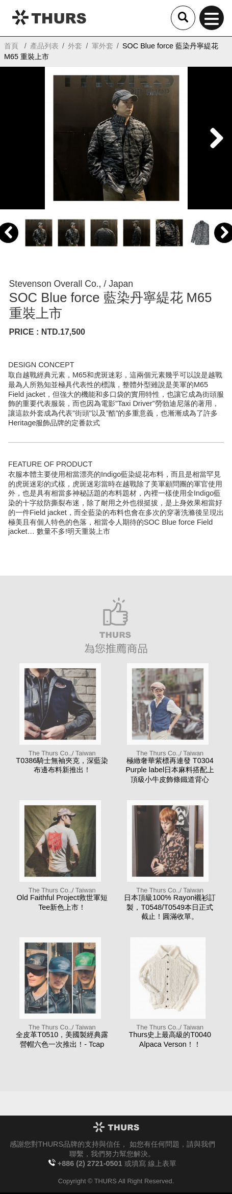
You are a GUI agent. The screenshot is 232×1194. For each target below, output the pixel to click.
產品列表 (44, 46)
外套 (75, 46)
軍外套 (102, 46)
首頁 (11, 46)
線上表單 (162, 1163)
